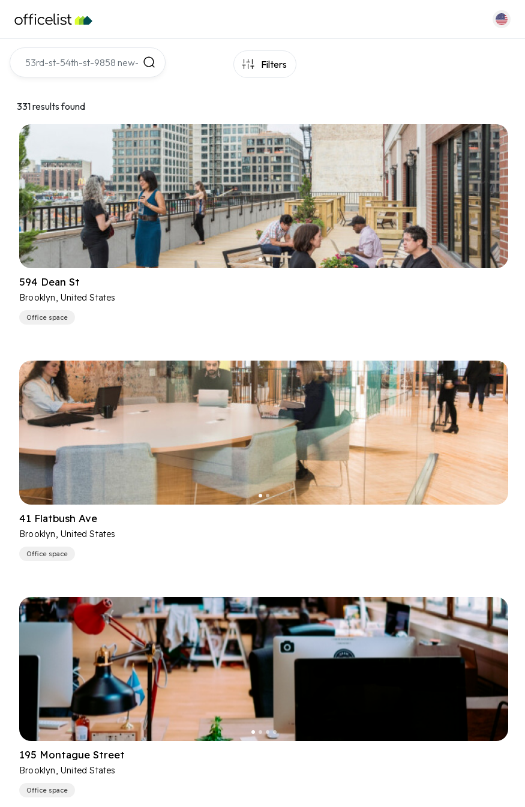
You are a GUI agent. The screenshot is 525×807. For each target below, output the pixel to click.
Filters (274, 64)
